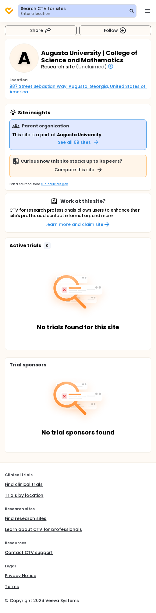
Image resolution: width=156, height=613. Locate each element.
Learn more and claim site (77, 224)
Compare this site (79, 170)
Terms (12, 587)
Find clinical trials (24, 484)
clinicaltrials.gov (54, 184)
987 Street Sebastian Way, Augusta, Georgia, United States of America (78, 89)
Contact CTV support (29, 552)
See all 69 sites (78, 142)
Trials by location (24, 495)
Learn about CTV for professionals (43, 529)
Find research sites (25, 518)
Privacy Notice (20, 576)
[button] (47, 245)
